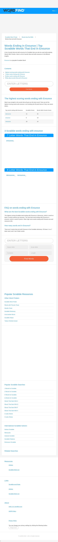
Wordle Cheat (8, 308)
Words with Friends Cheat (12, 305)
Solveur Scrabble (9, 429)
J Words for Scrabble (10, 388)
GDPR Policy (12, 511)
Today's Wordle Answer (11, 321)
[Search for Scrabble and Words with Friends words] (29, 83)
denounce (8, 114)
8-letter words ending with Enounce (15, 76)
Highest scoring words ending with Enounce (17, 72)
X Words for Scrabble (10, 394)
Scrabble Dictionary (10, 311)
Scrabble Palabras (10, 439)
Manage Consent (13, 527)
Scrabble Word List (14, 469)
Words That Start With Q (11, 404)
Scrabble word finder (14, 484)
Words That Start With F (11, 407)
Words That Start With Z (11, 401)
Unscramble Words (10, 314)
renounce (8, 121)
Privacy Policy (13, 520)
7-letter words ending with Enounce (15, 74)
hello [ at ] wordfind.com (15, 506)
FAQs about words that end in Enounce (16, 78)
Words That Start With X (11, 410)
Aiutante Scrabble (9, 436)
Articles (11, 465)
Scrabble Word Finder (11, 301)
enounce (7, 117)
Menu (53, 10)
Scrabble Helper (9, 317)
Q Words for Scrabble (11, 398)
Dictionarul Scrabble (10, 442)
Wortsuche (7, 432)
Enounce (7, 60)
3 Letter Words (9, 417)
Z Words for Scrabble (10, 391)
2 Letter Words (9, 413)
